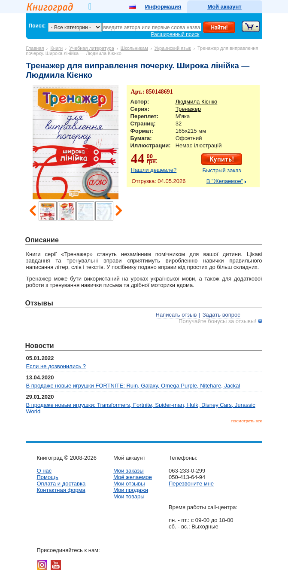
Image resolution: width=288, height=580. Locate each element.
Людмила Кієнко (197, 101)
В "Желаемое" (224, 181)
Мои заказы (128, 470)
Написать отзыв (176, 314)
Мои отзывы (129, 483)
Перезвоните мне (191, 483)
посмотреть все (246, 420)
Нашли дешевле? (154, 170)
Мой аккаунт (224, 6)
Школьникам (134, 48)
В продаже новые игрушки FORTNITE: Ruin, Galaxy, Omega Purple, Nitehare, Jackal (133, 385)
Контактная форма (61, 490)
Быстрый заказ (222, 170)
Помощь (47, 477)
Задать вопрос (221, 314)
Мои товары (129, 496)
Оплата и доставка (61, 483)
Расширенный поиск (175, 34)
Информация (163, 6)
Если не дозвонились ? (56, 366)
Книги (56, 48)
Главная (35, 48)
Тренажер (188, 109)
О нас (44, 470)
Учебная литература (91, 48)
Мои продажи (130, 490)
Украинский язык (173, 48)
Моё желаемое (132, 477)
